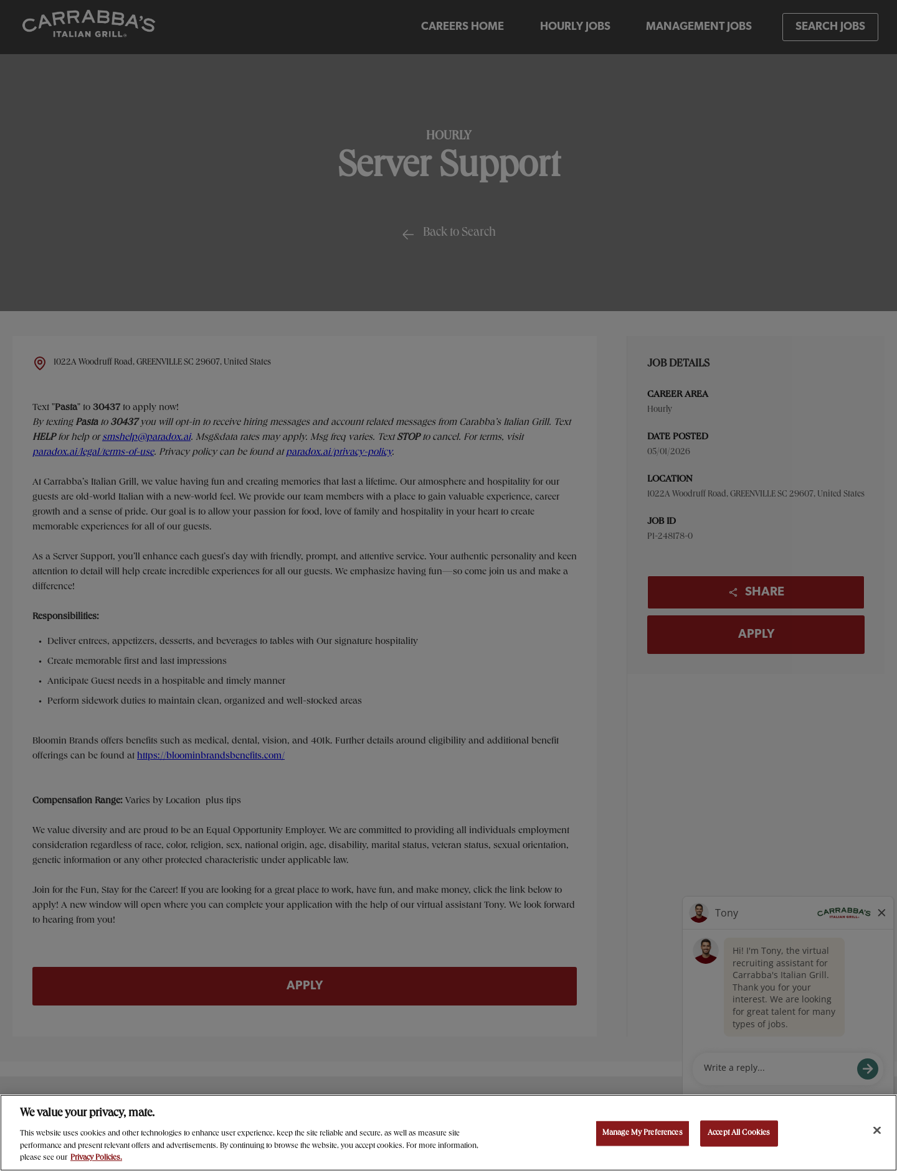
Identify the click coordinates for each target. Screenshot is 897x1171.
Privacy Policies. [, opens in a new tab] (96, 1158)
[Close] (877, 1130)
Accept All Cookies (739, 1133)
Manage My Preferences (642, 1133)
